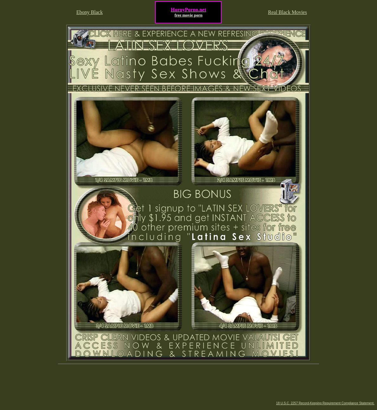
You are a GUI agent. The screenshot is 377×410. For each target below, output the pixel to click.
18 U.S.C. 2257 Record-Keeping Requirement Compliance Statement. (325, 403)
